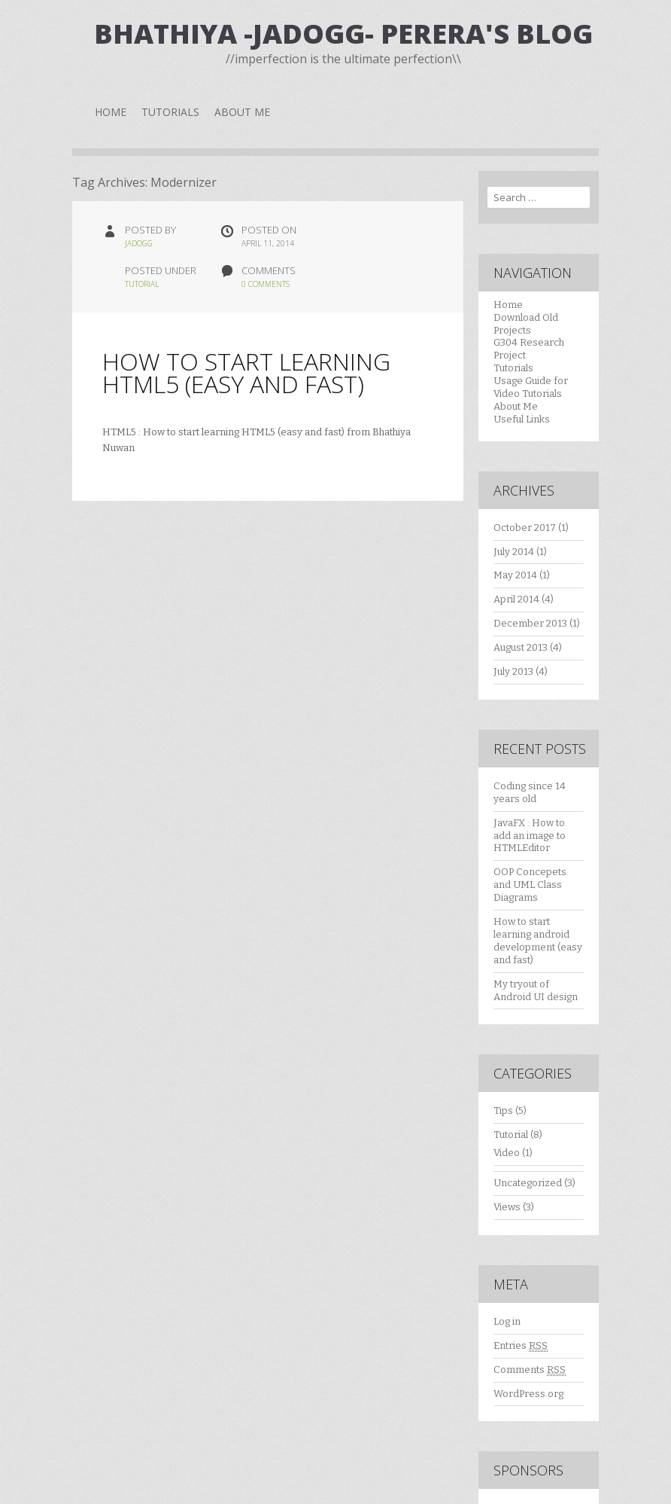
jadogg (139, 243)
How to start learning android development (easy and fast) (537, 941)
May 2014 (515, 575)
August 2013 (520, 647)
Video (506, 1152)
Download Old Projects (525, 324)
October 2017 (524, 527)
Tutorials (170, 112)
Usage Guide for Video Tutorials (530, 387)
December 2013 (530, 623)
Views (507, 1207)
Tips (503, 1110)
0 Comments (265, 284)
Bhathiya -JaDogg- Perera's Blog (343, 33)
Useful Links (521, 419)
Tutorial (142, 284)
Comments (529, 1370)
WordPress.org (528, 1393)
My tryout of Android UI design (535, 990)
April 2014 (516, 599)
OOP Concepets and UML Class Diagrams (529, 884)
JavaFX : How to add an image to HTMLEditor (529, 835)
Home (110, 112)
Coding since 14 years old (529, 792)
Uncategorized (527, 1182)
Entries (520, 1346)
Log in (507, 1321)
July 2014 (513, 551)
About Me (242, 112)
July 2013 (513, 671)
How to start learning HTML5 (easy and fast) (246, 372)
